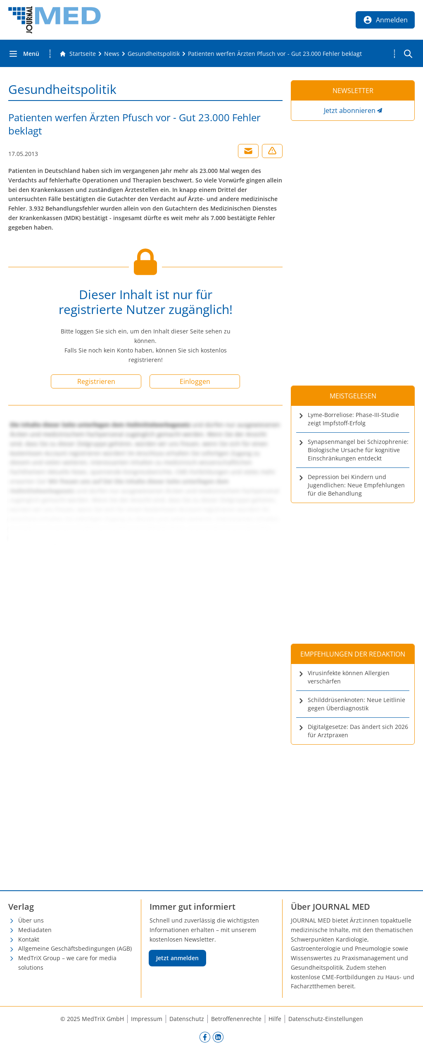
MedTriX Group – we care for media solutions (67, 962)
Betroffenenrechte (236, 1019)
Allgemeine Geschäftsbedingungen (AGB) (75, 948)
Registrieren (96, 381)
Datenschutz (186, 1019)
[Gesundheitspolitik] (154, 54)
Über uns (31, 920)
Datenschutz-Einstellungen (325, 1019)
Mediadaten (35, 930)
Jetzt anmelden (177, 958)
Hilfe (275, 1019)
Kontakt (28, 939)
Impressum (146, 1019)
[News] (111, 54)
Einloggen (195, 381)
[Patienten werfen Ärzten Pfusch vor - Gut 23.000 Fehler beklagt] (275, 54)
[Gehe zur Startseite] (77, 54)
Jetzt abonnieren (349, 110)
